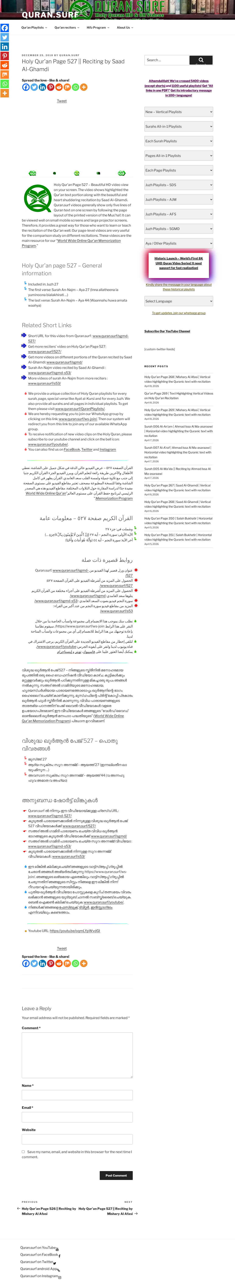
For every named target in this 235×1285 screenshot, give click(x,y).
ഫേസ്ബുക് (68, 907)
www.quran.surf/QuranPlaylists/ (80, 409)
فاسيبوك (89, 652)
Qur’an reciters (67, 27)
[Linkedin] (42, 87)
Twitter (87, 449)
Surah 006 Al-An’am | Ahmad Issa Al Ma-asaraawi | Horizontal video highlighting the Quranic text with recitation (178, 431)
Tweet (62, 101)
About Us (125, 27)
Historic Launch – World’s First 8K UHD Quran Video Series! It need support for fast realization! (179, 263)
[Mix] (67, 87)
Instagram (108, 449)
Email (27, 1108)
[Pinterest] (50, 87)
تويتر (78, 652)
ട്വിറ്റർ (84, 907)
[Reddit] (59, 87)
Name (28, 1086)
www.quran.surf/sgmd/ (64, 362)
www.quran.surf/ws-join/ (78, 419)
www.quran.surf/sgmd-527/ (50, 816)
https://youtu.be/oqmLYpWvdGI (75, 931)
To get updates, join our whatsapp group (179, 313)
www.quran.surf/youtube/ (48, 444)
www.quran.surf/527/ (44, 352)
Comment (31, 1028)
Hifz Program (98, 27)
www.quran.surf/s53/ (44, 383)
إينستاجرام (64, 652)
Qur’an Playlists (34, 27)
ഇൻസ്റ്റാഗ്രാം (101, 907)
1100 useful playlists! (187, 85)
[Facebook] (26, 87)
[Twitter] (34, 87)
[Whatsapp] (75, 87)
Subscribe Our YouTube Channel (167, 331)
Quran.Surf (51, 14)
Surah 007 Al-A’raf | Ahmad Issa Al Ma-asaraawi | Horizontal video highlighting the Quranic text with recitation (177, 452)
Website (29, 1130)
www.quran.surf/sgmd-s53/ (49, 373)
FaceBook (72, 449)
